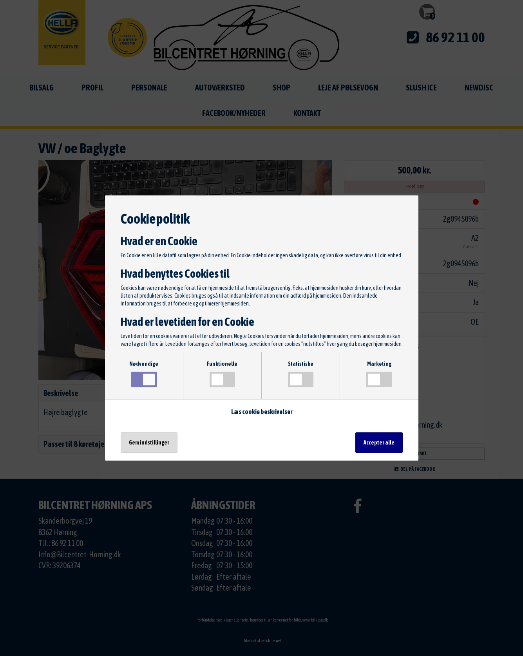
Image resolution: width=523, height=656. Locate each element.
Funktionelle (222, 374)
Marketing (379, 374)
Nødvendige (143, 374)
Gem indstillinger (149, 442)
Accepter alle (379, 442)
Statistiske (300, 374)
